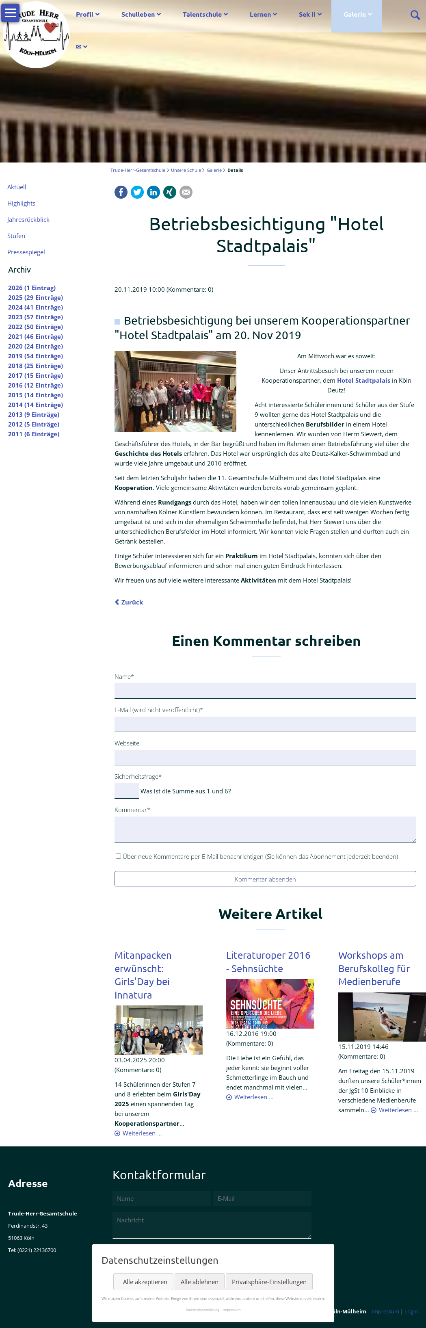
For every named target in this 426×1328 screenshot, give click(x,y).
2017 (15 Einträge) (35, 375)
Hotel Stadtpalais (363, 380)
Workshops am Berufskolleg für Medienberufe (374, 968)
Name (128, 676)
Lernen (260, 14)
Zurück (132, 602)
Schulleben (138, 14)
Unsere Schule (186, 170)
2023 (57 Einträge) (35, 317)
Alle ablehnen (199, 1282)
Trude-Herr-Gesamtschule (137, 170)
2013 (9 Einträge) (33, 414)
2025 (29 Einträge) (35, 297)
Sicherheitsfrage (138, 775)
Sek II (307, 14)
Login (411, 1311)
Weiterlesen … (142, 1133)
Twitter (137, 192)
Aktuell (16, 187)
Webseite (127, 743)
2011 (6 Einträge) (33, 434)
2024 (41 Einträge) (35, 307)
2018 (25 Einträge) (35, 366)
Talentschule (202, 14)
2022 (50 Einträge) (35, 327)
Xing (169, 192)
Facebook (121, 192)
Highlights (21, 203)
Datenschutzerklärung (202, 1309)
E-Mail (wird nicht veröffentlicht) (159, 709)
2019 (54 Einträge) (35, 356)
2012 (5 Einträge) (33, 424)
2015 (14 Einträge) (35, 395)
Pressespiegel (26, 252)
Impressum (385, 1311)
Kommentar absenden (265, 879)
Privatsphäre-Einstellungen (269, 1282)
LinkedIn (153, 192)
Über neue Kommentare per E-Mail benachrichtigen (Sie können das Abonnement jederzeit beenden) (260, 856)
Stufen (16, 236)
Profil (84, 14)
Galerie (355, 14)
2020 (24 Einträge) (35, 346)
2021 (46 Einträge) (35, 336)
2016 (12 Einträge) (35, 385)
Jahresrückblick (28, 219)
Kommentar (132, 809)
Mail (185, 192)
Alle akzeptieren (145, 1282)
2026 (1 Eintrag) (32, 288)
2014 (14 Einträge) (35, 405)
